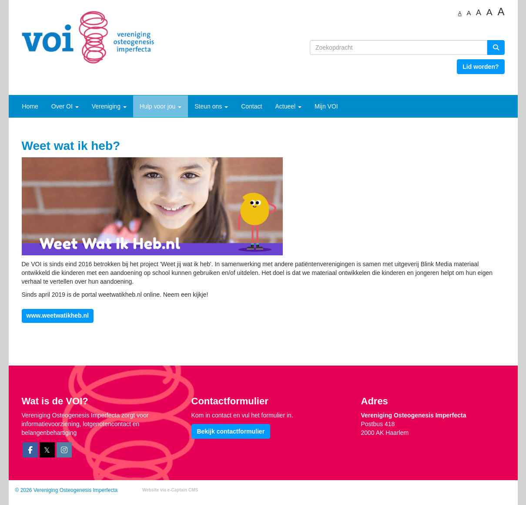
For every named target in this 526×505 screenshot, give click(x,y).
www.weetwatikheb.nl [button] (58, 315)
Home (30, 106)
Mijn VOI (326, 106)
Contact (251, 106)
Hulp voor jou (160, 106)
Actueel (288, 106)
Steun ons (211, 106)
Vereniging (109, 106)
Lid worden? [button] (480, 66)
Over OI (65, 106)
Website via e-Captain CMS (170, 490)
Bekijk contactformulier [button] (231, 431)
